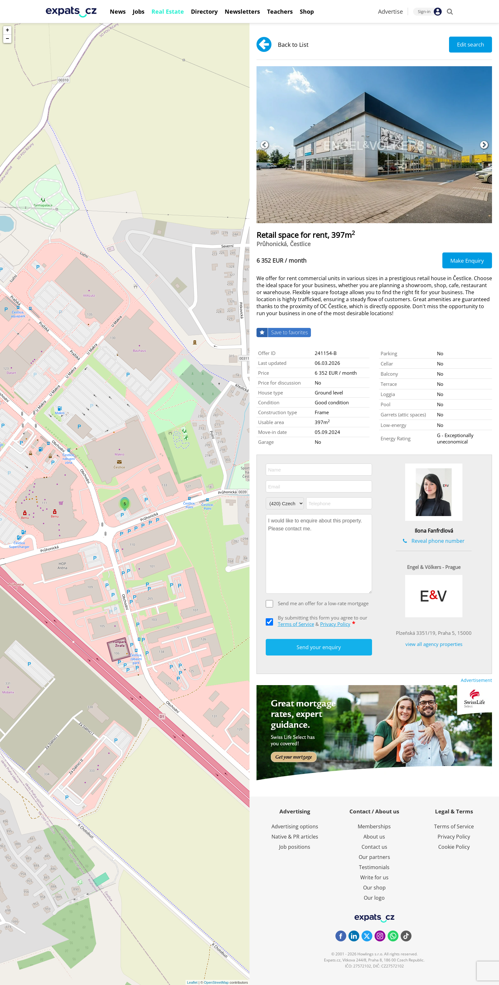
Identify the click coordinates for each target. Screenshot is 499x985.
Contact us (374, 846)
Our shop (374, 887)
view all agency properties (433, 644)
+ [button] (7, 30)
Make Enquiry (467, 260)
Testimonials (374, 867)
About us (374, 836)
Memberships (374, 826)
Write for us (374, 877)
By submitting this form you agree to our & (322, 620)
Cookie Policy (454, 846)
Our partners (374, 857)
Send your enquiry (319, 647)
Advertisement (476, 680)
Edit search (470, 44)
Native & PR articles (294, 836)
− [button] (7, 39)
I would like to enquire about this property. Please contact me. (319, 554)
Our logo (374, 897)
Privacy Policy (335, 624)
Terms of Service (296, 624)
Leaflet (192, 982)
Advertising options (294, 826)
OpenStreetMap (216, 982)
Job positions (294, 846)
